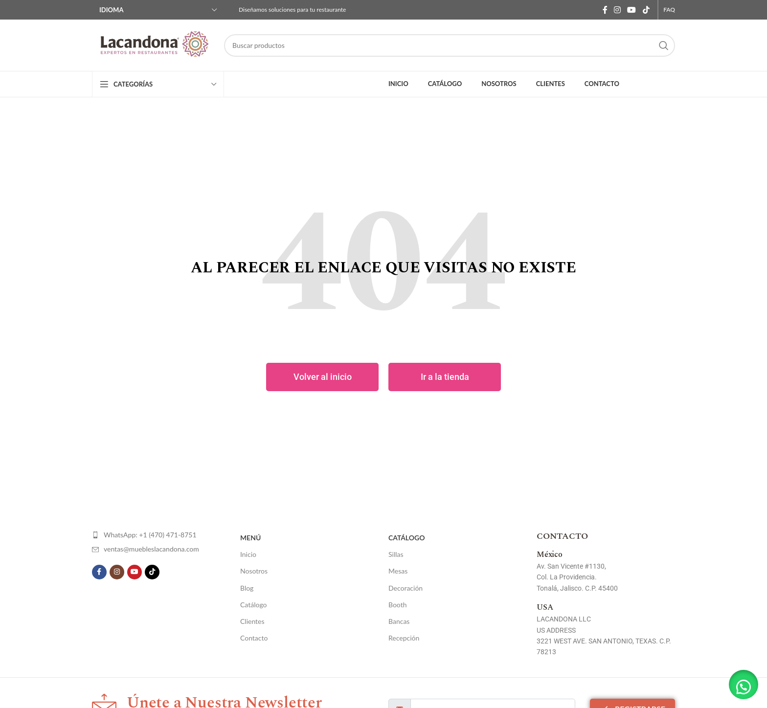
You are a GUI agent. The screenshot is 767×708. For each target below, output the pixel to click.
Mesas (397, 571)
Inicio (248, 554)
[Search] (449, 45)
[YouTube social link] (631, 9)
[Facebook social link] (604, 9)
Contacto (254, 638)
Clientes (252, 621)
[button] (742, 683)
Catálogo (253, 604)
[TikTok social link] (646, 9)
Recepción (403, 638)
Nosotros (254, 571)
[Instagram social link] (617, 9)
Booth (397, 604)
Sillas (396, 554)
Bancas (398, 621)
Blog (246, 588)
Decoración (405, 588)
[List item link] (150, 535)
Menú (250, 537)
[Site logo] (153, 45)
